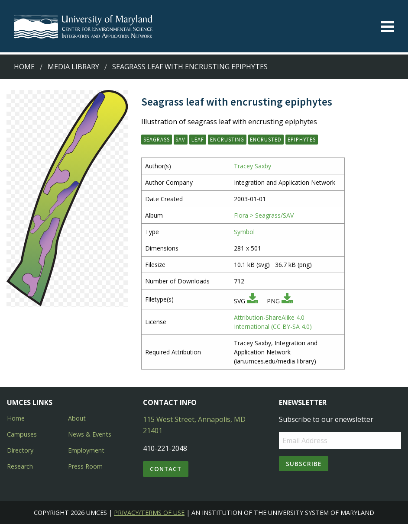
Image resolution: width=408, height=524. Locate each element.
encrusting (227, 139)
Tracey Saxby (252, 166)
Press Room (85, 466)
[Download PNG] (287, 301)
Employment (86, 450)
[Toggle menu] (387, 26)
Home (24, 66)
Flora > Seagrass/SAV (264, 215)
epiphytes (302, 139)
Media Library (73, 66)
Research (20, 466)
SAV (180, 139)
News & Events (89, 434)
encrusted (266, 139)
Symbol (244, 232)
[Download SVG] (252, 301)
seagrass (156, 139)
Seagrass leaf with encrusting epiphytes (190, 66)
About (77, 418)
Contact (165, 469)
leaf (197, 139)
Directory (20, 450)
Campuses (22, 434)
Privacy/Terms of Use (149, 512)
